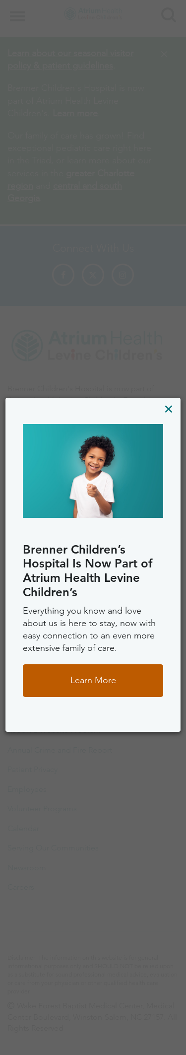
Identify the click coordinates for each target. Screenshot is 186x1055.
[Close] (168, 409)
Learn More (93, 680)
